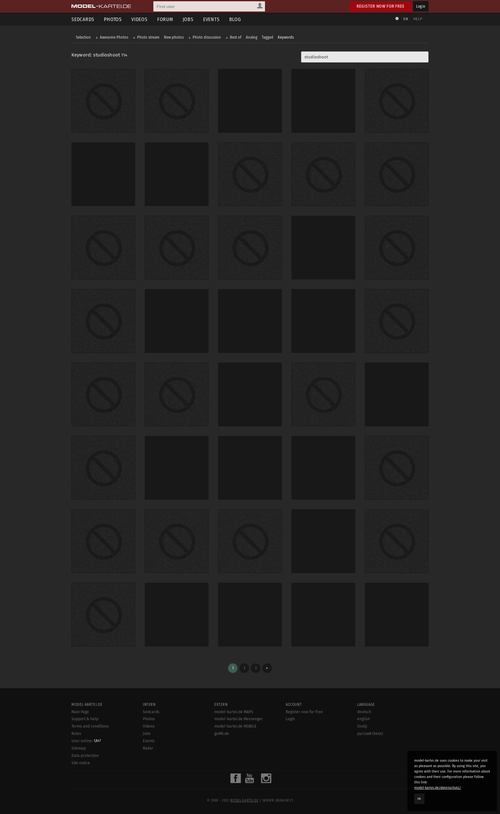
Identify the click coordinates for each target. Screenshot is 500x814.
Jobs (188, 19)
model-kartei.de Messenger (238, 719)
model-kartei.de (244, 801)
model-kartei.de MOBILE (235, 726)
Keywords (286, 37)
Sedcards (82, 19)
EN (405, 19)
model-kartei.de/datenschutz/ (437, 788)
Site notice (80, 763)
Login (420, 6)
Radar (148, 748)
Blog (235, 19)
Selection (83, 37)
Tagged (267, 37)
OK (419, 799)
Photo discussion (207, 37)
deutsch (364, 712)
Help (417, 19)
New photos (174, 37)
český (362, 726)
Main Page (80, 712)
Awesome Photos (114, 37)
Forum (165, 19)
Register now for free (381, 6)
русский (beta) (370, 733)
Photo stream (148, 37)
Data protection (85, 755)
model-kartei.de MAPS (233, 712)
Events (211, 19)
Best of (235, 37)
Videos (139, 19)
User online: (86, 741)
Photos (113, 19)
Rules (76, 733)
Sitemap (78, 748)
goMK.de (221, 733)
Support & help (84, 719)
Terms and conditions (90, 726)
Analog (251, 37)
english (363, 719)
